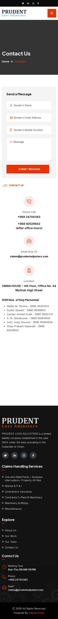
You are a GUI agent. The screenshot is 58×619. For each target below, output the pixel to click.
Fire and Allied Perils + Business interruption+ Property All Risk (24, 478)
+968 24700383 (29, 216)
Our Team (11, 541)
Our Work (11, 536)
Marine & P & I (13, 485)
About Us (10, 530)
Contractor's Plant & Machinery (23, 497)
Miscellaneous (13, 508)
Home (5, 61)
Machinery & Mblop (16, 503)
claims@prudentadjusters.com (25, 589)
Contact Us (11, 547)
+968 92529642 (29, 223)
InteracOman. (37, 612)
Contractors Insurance (18, 491)
